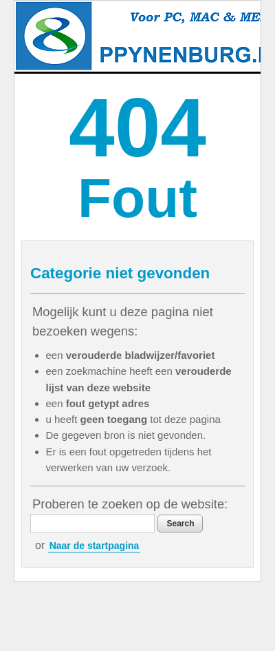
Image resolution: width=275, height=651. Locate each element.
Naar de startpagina (95, 545)
